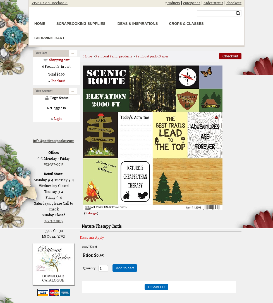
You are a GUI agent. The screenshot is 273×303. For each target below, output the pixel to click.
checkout (233, 3)
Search (237, 13)
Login (58, 119)
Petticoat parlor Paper (152, 56)
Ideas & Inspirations (137, 23)
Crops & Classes (186, 23)
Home (39, 23)
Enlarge (91, 213)
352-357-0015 (54, 164)
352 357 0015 (53, 221)
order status (213, 3)
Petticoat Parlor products (113, 56)
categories (191, 3)
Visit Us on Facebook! (50, 3)
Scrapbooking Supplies (81, 23)
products (173, 3)
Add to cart (125, 268)
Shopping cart (59, 60)
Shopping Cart (49, 38)
